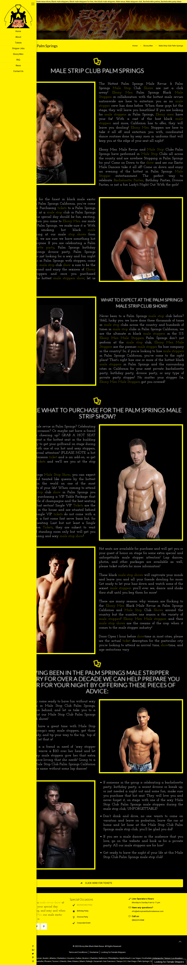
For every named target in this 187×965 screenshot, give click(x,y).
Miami (82, 961)
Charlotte (94, 958)
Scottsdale (146, 958)
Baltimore (103, 958)
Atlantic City (21, 958)
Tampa (119, 961)
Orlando (63, 961)
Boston (86, 958)
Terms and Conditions (78, 952)
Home (134, 46)
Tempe (167, 958)
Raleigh (89, 961)
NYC (13, 958)
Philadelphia (113, 958)
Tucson (55, 961)
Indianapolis (158, 958)
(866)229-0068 (138, 920)
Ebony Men (148, 46)
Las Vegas (136, 958)
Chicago (30, 958)
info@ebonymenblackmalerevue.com (147, 911)
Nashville (39, 961)
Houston (71, 958)
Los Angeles (176, 958)
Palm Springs (143, 961)
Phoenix (47, 961)
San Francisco (109, 961)
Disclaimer (94, 952)
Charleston (61, 958)
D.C (125, 961)
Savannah (98, 961)
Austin (45, 958)
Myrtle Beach (125, 958)
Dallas (78, 958)
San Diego (132, 961)
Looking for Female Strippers (169, 962)
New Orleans (73, 961)
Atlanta (53, 958)
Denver (39, 958)
